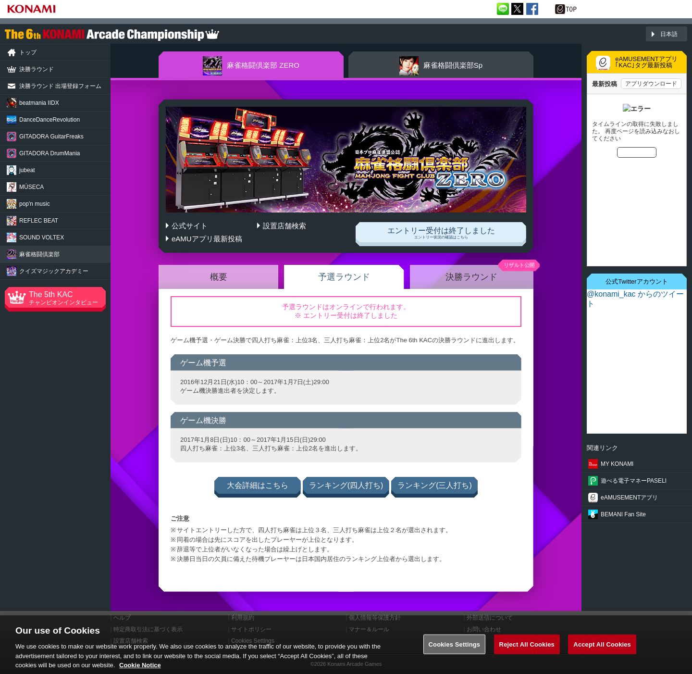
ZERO (251, 65)
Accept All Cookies (602, 649)
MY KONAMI (617, 464)
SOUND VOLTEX (41, 237)
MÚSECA (31, 187)
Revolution (49, 119)
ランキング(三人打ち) (434, 485)
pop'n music (34, 203)
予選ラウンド (344, 277)
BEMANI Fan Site (623, 514)
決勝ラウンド (471, 277)
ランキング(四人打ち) (346, 485)
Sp (440, 65)
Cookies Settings (455, 649)
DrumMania (49, 153)
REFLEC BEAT (38, 220)
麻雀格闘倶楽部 (39, 254)
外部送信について (490, 618)
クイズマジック (53, 271)
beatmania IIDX (39, 103)
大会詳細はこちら (257, 485)
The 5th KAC (67, 298)
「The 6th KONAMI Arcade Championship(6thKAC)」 (112, 34)
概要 (218, 277)
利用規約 (242, 618)
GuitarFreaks (51, 136)
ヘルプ (122, 618)
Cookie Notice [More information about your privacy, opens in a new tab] (140, 670)
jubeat (27, 170)
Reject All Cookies (527, 649)
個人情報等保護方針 (375, 618)
